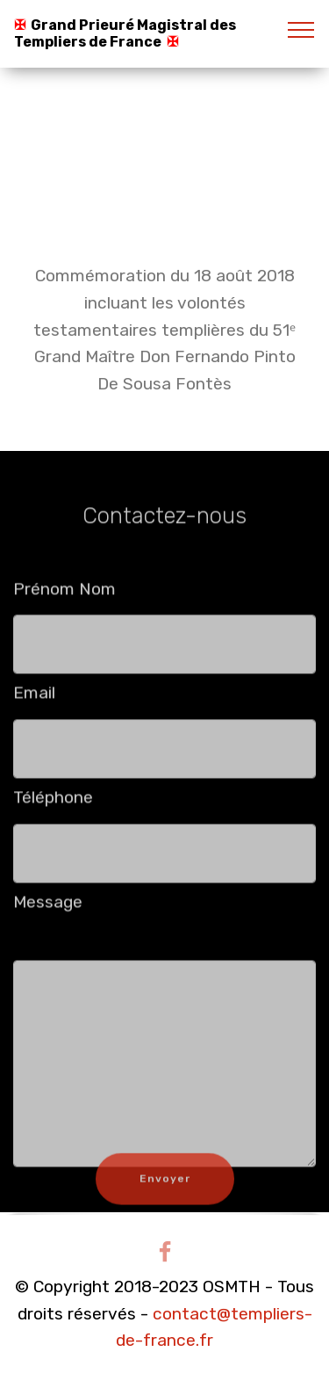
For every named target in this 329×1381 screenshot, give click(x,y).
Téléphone (53, 802)
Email (34, 698)
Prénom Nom (64, 594)
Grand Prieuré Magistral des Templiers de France (125, 33)
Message (47, 907)
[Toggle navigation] (301, 29)
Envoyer (164, 1189)
